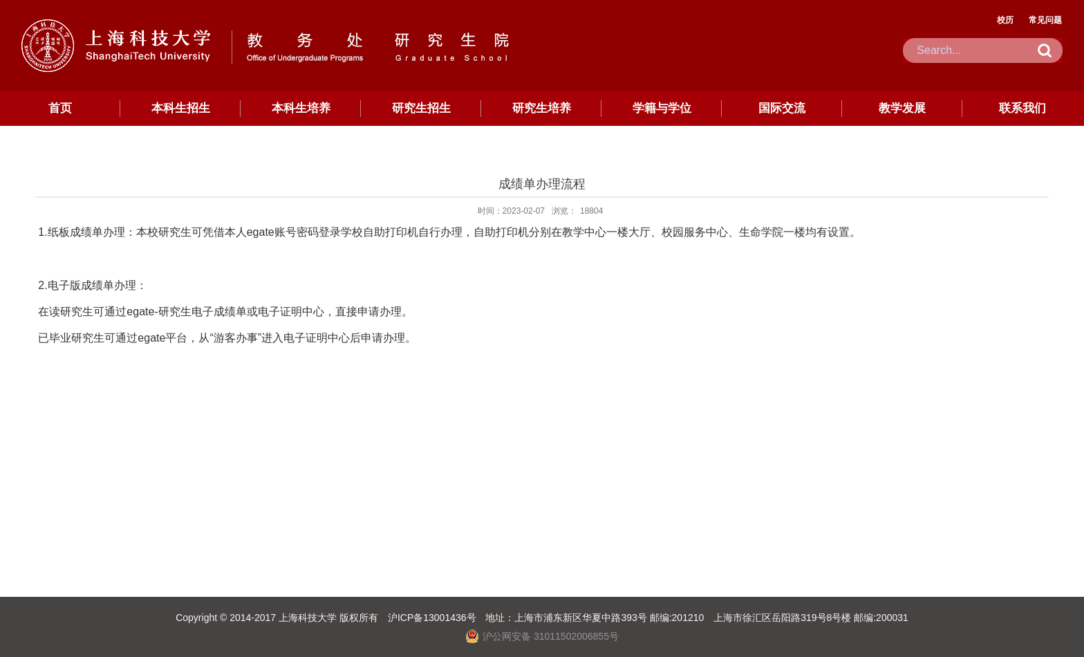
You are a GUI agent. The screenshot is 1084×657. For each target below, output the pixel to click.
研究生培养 (541, 108)
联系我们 (1022, 108)
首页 (60, 108)
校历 (1005, 20)
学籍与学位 (662, 108)
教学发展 (902, 108)
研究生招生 (421, 108)
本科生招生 (180, 108)
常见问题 (1045, 20)
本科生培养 (301, 108)
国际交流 (781, 108)
